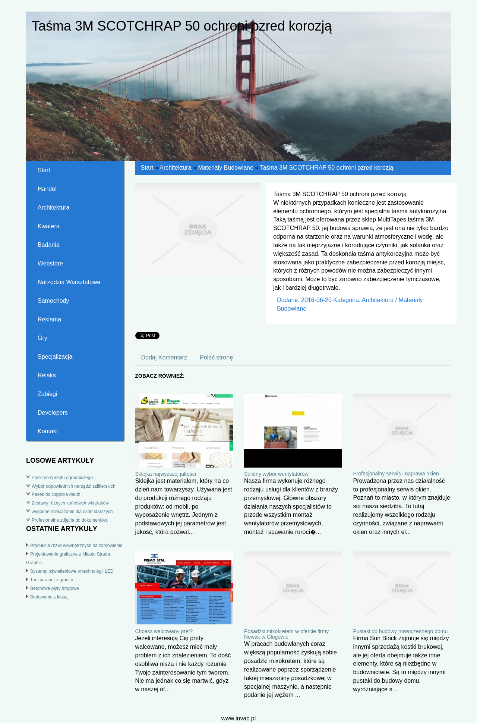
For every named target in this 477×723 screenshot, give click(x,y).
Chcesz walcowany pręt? (164, 631)
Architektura (175, 167)
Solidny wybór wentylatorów (276, 474)
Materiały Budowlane (225, 167)
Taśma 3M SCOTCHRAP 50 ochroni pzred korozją (326, 167)
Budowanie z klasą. (49, 597)
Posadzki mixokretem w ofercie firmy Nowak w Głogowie (286, 634)
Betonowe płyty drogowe (54, 588)
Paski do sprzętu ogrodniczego (62, 477)
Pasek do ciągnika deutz (56, 494)
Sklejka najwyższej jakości (165, 474)
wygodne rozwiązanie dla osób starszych (72, 511)
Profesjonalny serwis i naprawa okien (396, 474)
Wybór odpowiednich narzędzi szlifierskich (74, 486)
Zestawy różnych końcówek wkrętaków (70, 503)
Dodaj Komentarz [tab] (164, 357)
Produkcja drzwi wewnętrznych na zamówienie (76, 545)
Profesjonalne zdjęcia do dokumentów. (70, 520)
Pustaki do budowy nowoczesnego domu (400, 631)
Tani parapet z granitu (51, 579)
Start (147, 167)
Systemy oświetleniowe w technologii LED (71, 571)
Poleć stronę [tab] (216, 357)
